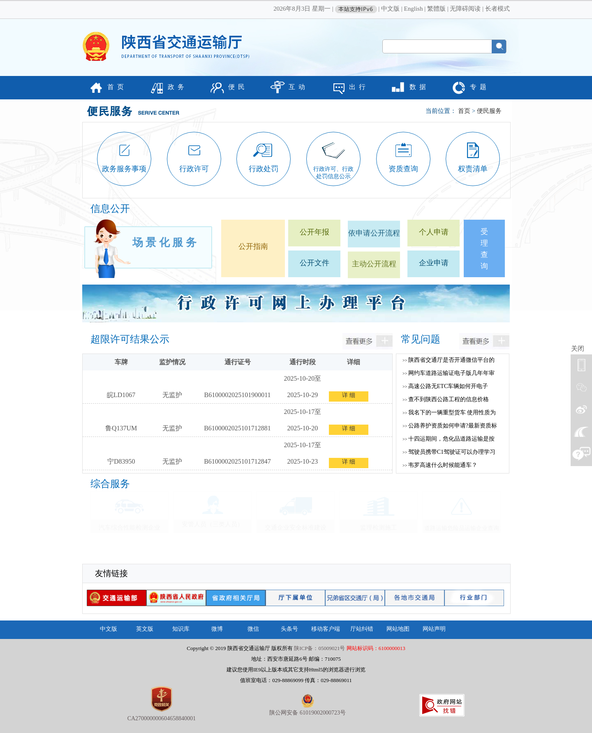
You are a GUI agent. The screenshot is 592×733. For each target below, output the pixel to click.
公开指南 (253, 246)
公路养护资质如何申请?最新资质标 (449, 426)
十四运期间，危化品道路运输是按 (448, 439)
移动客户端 (325, 629)
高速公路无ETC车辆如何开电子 (445, 386)
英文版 (144, 629)
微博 (217, 629)
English (413, 8)
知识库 (181, 629)
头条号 (289, 629)
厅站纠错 (361, 629)
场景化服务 (165, 239)
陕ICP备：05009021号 (319, 648)
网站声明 (434, 629)
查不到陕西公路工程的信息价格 (445, 399)
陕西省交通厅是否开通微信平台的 (448, 360)
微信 (253, 629)
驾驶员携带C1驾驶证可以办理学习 (448, 452)
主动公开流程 (374, 270)
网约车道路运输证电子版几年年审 (448, 373)
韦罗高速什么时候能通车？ (439, 465)
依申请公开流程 (374, 239)
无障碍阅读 (465, 8)
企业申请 (434, 263)
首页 (464, 111)
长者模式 (497, 8)
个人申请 (434, 232)
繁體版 (436, 8)
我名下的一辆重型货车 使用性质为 (449, 412)
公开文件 (314, 263)
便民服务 (489, 111)
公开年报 (314, 232)
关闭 (577, 348)
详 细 (348, 395)
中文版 (390, 8)
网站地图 (397, 629)
